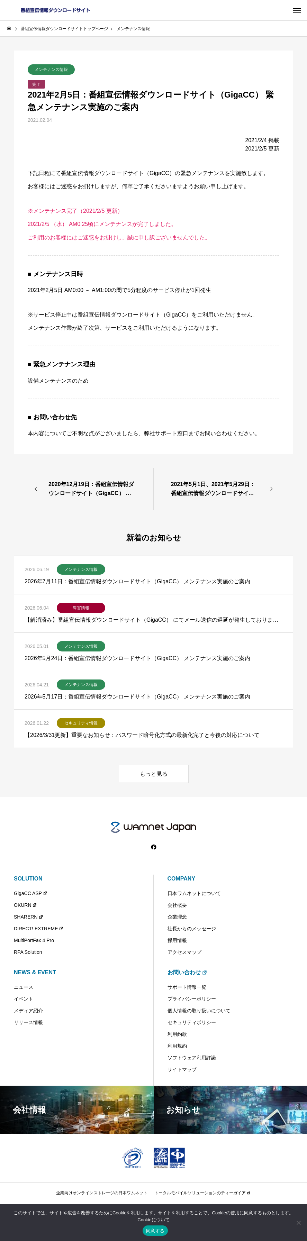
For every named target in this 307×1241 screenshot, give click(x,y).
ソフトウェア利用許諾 (192, 1057)
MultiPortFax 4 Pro (34, 940)
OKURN (25, 905)
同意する (155, 1230)
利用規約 (177, 1046)
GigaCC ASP (31, 893)
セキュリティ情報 (81, 723)
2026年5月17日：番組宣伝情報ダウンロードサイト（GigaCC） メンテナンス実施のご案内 (137, 697)
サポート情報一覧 (187, 987)
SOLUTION (28, 879)
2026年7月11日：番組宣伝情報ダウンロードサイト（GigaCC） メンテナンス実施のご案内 (137, 581)
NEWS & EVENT (35, 972)
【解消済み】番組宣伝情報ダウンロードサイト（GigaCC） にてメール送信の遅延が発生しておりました (153, 620)
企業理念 (177, 917)
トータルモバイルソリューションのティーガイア (202, 1192)
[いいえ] (298, 1222)
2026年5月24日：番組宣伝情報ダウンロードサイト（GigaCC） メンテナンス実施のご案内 (137, 658)
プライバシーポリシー (192, 999)
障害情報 (81, 607)
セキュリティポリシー (192, 1022)
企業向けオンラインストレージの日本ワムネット (101, 1192)
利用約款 (177, 1034)
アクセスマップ (184, 952)
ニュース (23, 987)
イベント (23, 999)
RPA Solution (28, 952)
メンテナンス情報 (51, 69)
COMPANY (182, 879)
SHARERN (28, 917)
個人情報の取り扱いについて (199, 1010)
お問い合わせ (187, 972)
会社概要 (177, 905)
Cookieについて (153, 1219)
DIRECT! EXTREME (39, 928)
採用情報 (177, 940)
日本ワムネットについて (194, 893)
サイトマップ (182, 1069)
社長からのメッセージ (192, 928)
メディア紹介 (28, 1010)
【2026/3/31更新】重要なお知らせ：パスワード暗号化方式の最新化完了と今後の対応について (142, 735)
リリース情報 (28, 1022)
